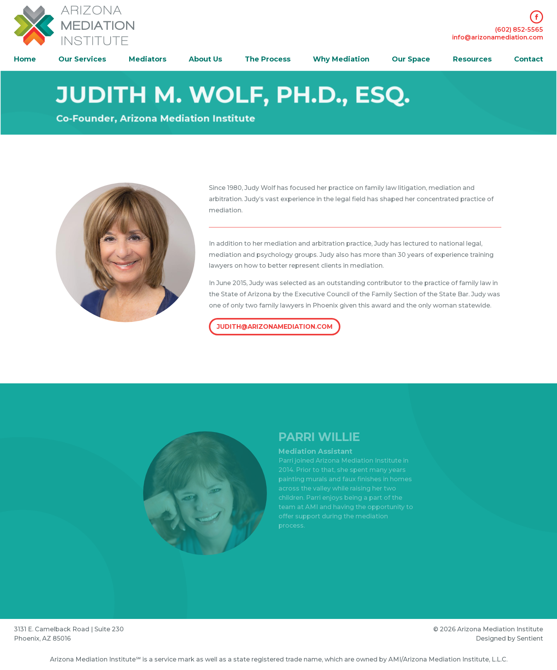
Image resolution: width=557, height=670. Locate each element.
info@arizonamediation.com (497, 37)
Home (25, 59)
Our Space (411, 59)
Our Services (82, 59)
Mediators (147, 59)
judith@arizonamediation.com (275, 326)
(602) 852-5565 (519, 29)
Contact (528, 59)
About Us (205, 59)
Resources (472, 59)
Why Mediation (341, 59)
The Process (267, 59)
